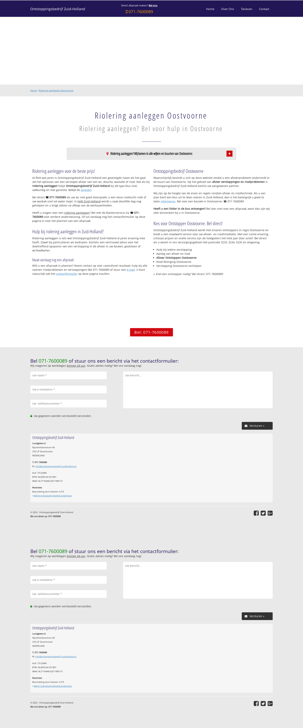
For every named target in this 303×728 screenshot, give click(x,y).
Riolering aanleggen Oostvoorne (56, 90)
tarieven (86, 190)
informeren (168, 201)
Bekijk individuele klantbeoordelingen (53, 495)
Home (33, 90)
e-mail (131, 270)
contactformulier (66, 274)
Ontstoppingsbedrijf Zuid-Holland (57, 9)
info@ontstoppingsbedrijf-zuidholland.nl (56, 466)
